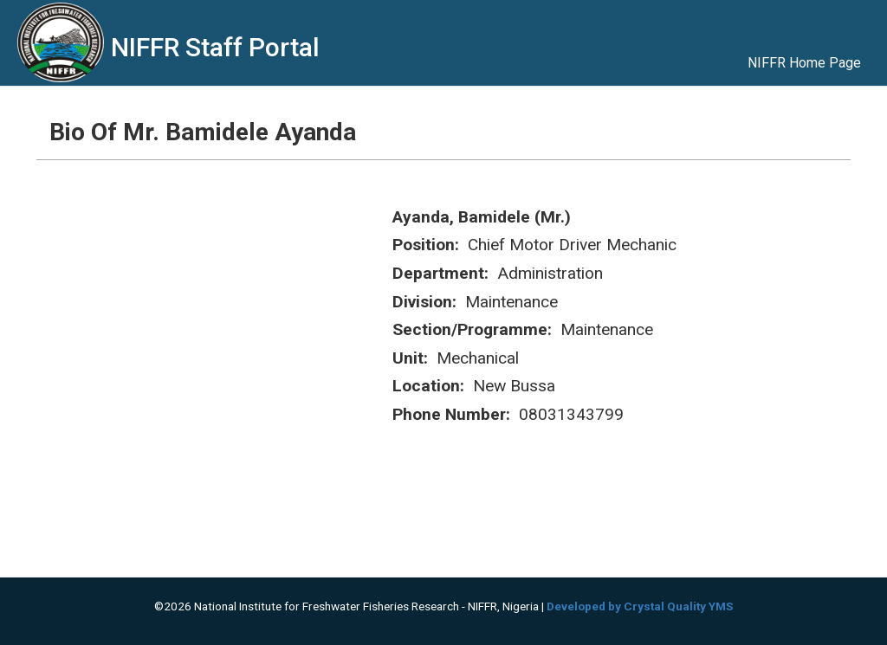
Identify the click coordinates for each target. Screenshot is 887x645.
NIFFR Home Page (804, 63)
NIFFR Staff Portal (215, 47)
